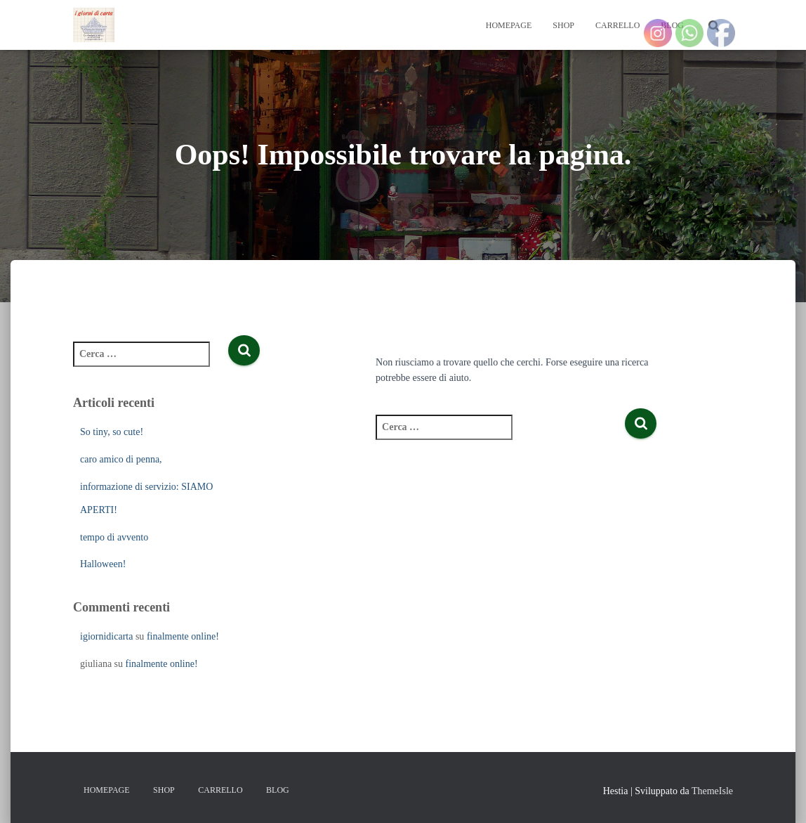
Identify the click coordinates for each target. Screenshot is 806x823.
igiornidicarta (106, 636)
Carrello (617, 25)
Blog (277, 790)
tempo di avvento (114, 537)
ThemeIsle (712, 791)
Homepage (509, 25)
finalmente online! (183, 636)
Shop (563, 25)
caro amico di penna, (121, 459)
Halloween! (103, 564)
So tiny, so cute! (111, 432)
